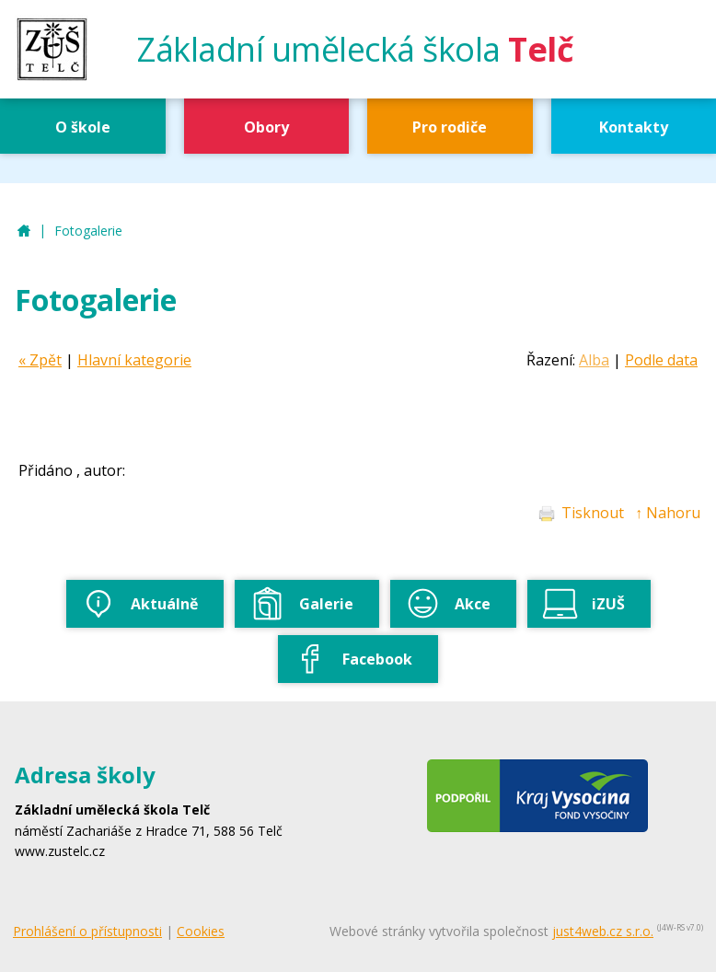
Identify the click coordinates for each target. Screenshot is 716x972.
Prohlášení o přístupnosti (87, 931)
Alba (594, 360)
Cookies (201, 931)
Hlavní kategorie (134, 360)
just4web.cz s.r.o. (602, 931)
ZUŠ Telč (24, 231)
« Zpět (40, 360)
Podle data (661, 360)
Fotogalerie (88, 230)
